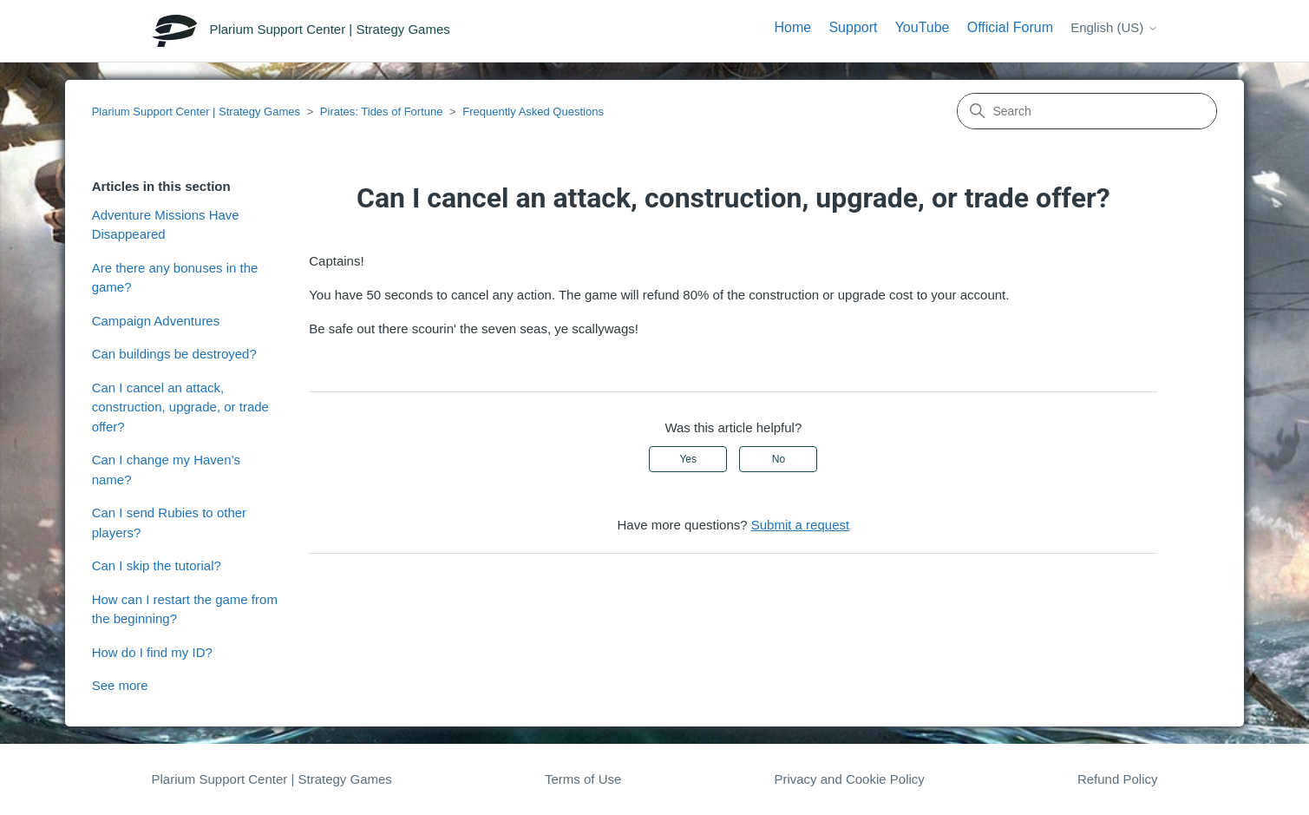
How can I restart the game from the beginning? (185, 609)
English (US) (1113, 27)
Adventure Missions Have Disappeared (165, 224)
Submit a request (800, 524)
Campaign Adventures (156, 320)
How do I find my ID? (152, 652)
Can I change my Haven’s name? (166, 469)
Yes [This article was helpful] (688, 459)
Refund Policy (1117, 779)
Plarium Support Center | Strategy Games (196, 111)
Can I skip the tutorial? (156, 565)
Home (793, 27)
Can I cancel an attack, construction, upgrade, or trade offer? (180, 407)
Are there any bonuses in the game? (175, 277)
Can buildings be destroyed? (174, 353)
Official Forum (1010, 27)
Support (852, 27)
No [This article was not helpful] (778, 459)
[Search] (1087, 111)
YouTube (922, 27)
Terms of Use (583, 779)
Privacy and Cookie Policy (849, 779)
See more (120, 685)
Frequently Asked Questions (533, 111)
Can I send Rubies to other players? (169, 522)
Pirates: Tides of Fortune (381, 111)
